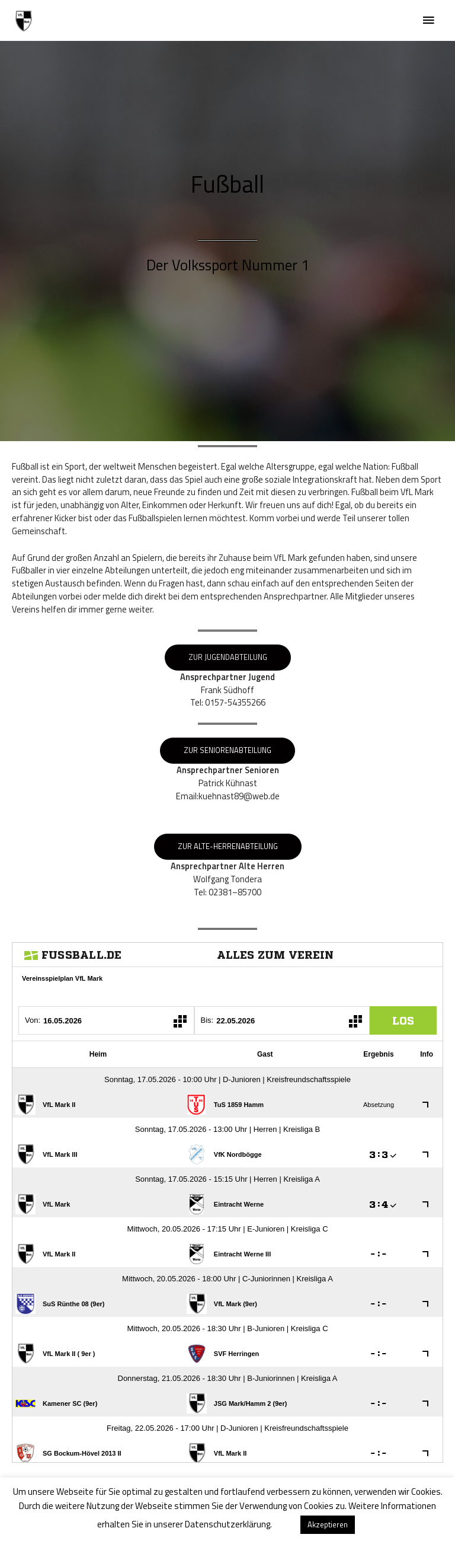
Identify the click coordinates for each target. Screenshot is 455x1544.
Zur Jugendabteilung (227, 657)
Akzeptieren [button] (327, 1524)
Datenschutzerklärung (227, 1524)
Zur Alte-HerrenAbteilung (228, 846)
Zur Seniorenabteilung (227, 750)
